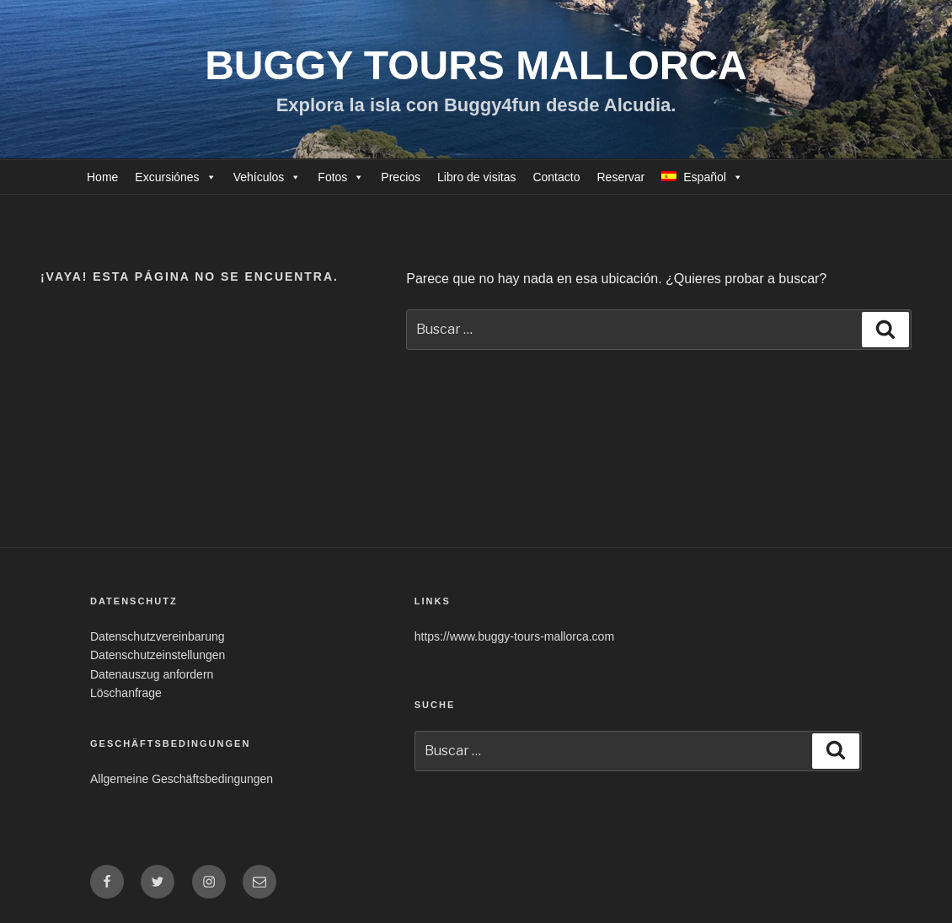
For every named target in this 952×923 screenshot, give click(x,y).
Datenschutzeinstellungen (157, 655)
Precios (400, 177)
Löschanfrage (126, 693)
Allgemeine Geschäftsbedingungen (181, 779)
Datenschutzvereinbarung (157, 636)
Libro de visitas (476, 177)
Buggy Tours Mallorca (476, 65)
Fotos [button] (332, 177)
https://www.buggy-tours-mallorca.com (514, 636)
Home (102, 177)
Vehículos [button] (259, 177)
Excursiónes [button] (167, 177)
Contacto (556, 177)
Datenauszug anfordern (151, 674)
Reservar (620, 177)
